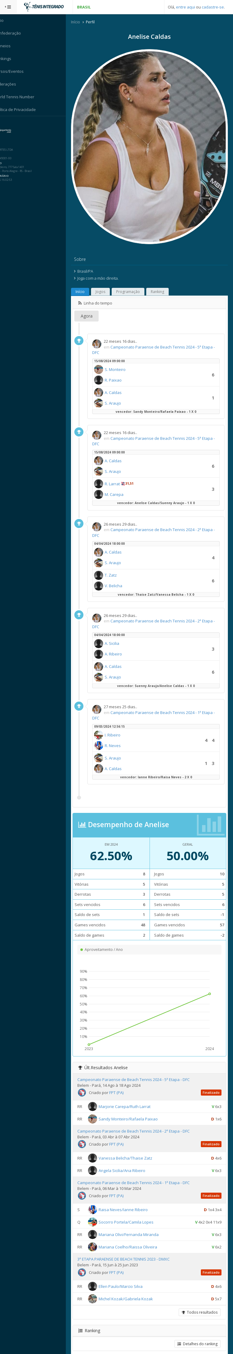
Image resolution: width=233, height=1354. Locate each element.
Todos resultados (199, 1302)
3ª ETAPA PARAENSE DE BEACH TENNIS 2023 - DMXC (131, 1250)
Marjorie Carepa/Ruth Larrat (132, 1097)
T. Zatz (118, 566)
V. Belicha (121, 576)
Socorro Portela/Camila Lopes (133, 1213)
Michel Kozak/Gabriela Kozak (133, 1289)
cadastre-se (213, 7)
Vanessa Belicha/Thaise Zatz (133, 1149)
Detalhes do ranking (197, 1334)
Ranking (164, 282)
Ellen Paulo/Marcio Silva (128, 1277)
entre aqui (185, 7)
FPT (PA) (123, 1083)
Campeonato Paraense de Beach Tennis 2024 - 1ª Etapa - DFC (141, 1173)
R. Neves (120, 736)
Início (82, 22)
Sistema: (11, 124)
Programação (135, 282)
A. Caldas (120, 383)
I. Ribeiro (120, 725)
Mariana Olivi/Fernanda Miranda (136, 1225)
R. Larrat (119, 474)
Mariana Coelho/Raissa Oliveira (135, 1238)
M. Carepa (121, 485)
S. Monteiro (122, 360)
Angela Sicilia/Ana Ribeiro (129, 1161)
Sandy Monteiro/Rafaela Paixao (135, 1109)
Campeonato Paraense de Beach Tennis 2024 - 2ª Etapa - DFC (141, 1122)
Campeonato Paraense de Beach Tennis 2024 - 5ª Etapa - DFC (141, 1070)
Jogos (108, 282)
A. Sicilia (119, 634)
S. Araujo (120, 393)
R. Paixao (120, 370)
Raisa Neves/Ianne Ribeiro (130, 1200)
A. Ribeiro (120, 645)
